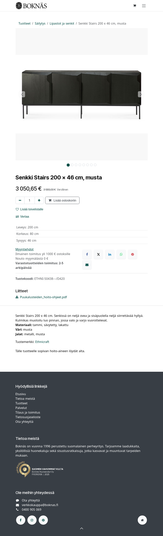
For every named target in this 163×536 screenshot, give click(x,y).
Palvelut (21, 408)
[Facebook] (87, 254)
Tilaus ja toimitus (28, 412)
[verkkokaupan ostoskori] (134, 5)
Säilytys (40, 23)
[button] (22, 94)
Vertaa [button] (22, 216)
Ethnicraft (42, 342)
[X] (98, 254)
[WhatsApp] (121, 254)
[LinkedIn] (109, 254)
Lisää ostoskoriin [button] (62, 200)
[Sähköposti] (87, 264)
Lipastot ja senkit (62, 23)
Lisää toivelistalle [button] (29, 209)
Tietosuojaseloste (29, 417)
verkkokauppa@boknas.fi (40, 505)
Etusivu (21, 394)
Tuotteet (25, 23)
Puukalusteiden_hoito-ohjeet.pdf (41, 297)
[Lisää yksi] (39, 200)
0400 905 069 (31, 509)
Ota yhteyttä (24, 422)
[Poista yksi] (20, 200)
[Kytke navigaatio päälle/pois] (144, 6)
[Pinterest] (132, 254)
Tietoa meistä (25, 399)
